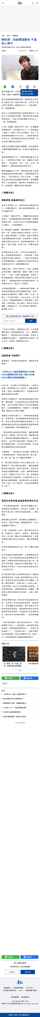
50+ (20, 990)
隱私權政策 (25, 997)
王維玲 (4, 51)
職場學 (5, 683)
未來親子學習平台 (9, 990)
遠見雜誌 (7, 988)
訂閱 (30, 321)
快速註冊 (27, 972)
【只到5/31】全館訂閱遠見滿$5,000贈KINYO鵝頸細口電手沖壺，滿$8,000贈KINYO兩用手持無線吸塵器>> (18, 374)
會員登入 (12, 972)
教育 (9, 36)
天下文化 (30, 988)
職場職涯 (15, 36)
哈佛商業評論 (18, 988)
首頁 (4, 36)
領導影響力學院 (31, 990)
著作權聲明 (15, 997)
